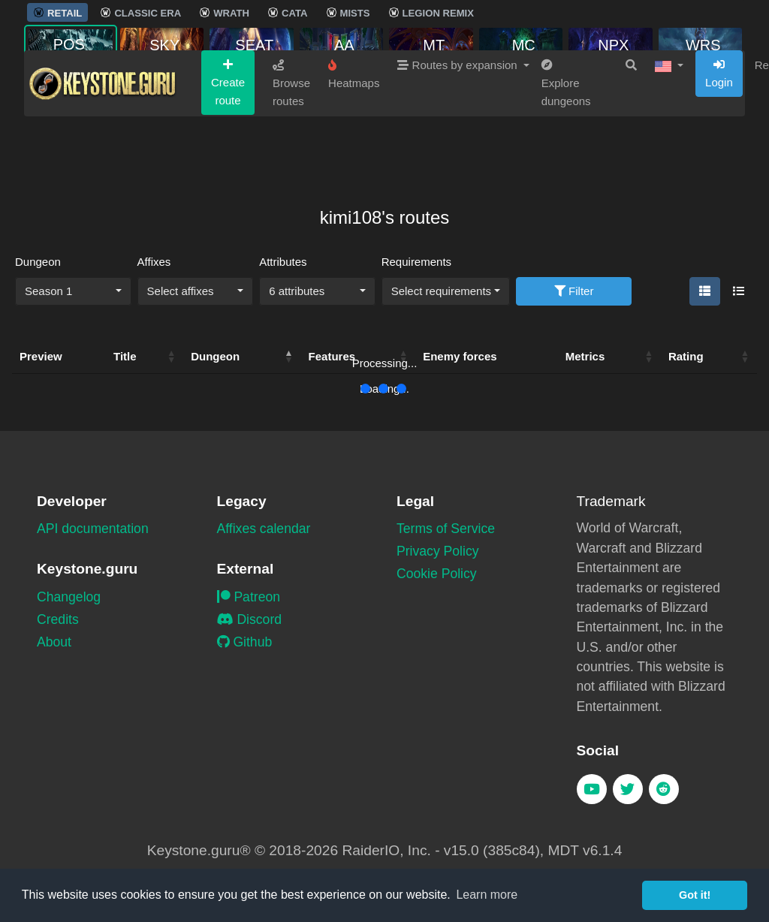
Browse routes (291, 140)
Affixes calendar (264, 528)
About (54, 641)
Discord (249, 619)
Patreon (249, 596)
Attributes (282, 261)
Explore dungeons (566, 140)
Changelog (69, 596)
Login (719, 130)
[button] (669, 122)
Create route (228, 139)
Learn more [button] (486, 894)
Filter (574, 291)
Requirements (416, 261)
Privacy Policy (438, 551)
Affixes (154, 261)
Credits (58, 619)
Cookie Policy (437, 573)
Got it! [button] (694, 895)
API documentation (93, 528)
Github (245, 641)
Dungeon (38, 261)
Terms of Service (446, 528)
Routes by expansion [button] (458, 121)
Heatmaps (353, 131)
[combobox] (73, 291)
